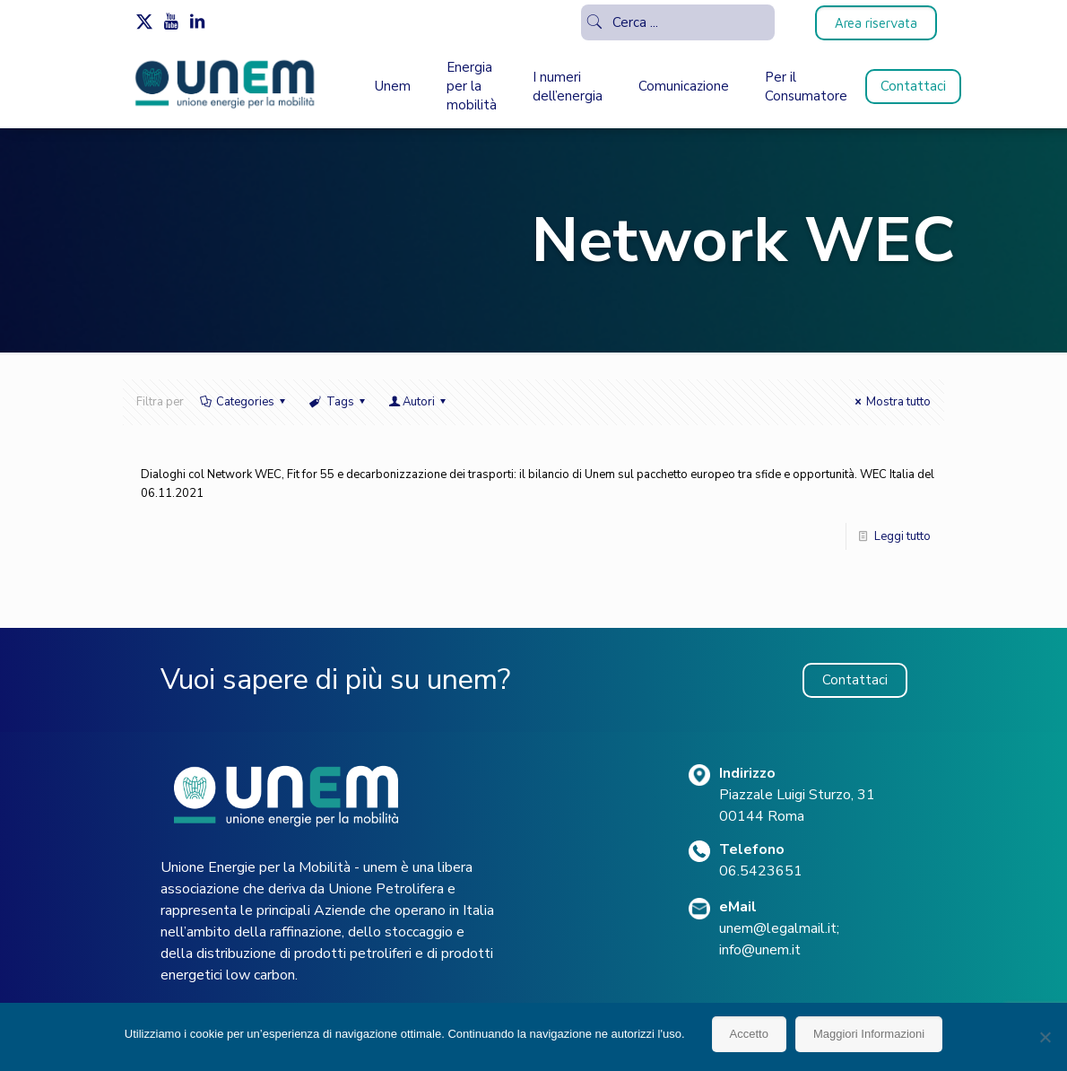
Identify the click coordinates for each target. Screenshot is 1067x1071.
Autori (418, 402)
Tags (338, 402)
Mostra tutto (890, 402)
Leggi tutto (902, 536)
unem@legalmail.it (778, 928)
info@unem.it (760, 950)
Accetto (749, 1034)
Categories (244, 402)
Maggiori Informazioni (868, 1034)
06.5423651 (760, 871)
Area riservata (876, 22)
